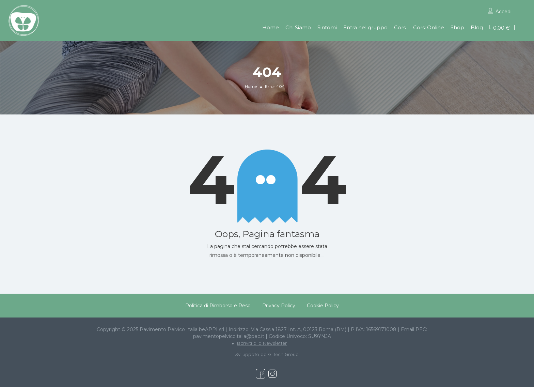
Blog (477, 27)
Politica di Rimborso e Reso (218, 306)
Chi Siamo (298, 27)
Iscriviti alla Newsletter (262, 343)
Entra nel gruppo (365, 27)
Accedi (504, 12)
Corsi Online (428, 27)
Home (270, 27)
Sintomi (327, 27)
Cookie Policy (323, 306)
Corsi (400, 27)
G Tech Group (283, 354)
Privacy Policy (278, 306)
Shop (457, 27)
